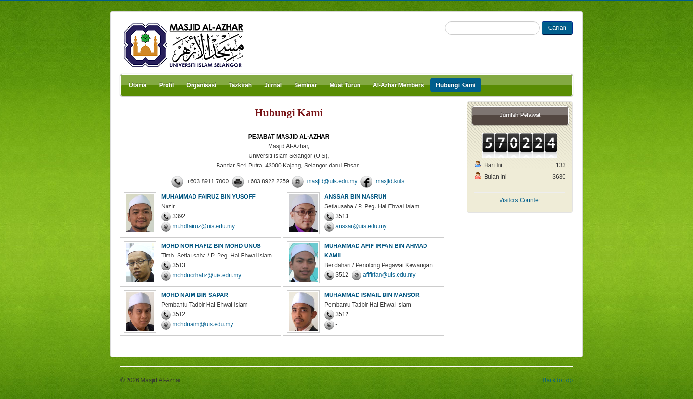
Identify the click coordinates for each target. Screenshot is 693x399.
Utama (138, 85)
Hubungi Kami (455, 85)
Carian (557, 27)
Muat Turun (345, 85)
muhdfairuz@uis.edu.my (203, 226)
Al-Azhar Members (398, 85)
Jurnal (273, 85)
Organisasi (201, 85)
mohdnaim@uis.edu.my (202, 324)
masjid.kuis (390, 181)
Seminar (305, 85)
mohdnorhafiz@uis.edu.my (206, 275)
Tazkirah (240, 85)
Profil (166, 85)
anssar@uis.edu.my (360, 226)
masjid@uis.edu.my (332, 181)
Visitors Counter (519, 200)
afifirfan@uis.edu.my (389, 274)
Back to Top (558, 380)
